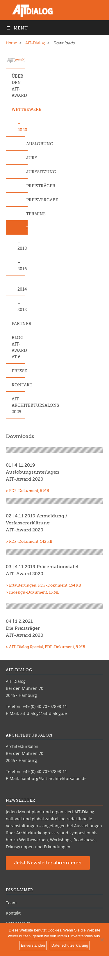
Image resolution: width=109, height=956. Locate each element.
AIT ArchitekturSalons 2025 (18, 405)
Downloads (27, 228)
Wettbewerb (18, 110)
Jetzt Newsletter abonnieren (48, 863)
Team (11, 903)
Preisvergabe (27, 200)
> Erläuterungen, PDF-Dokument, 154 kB (43, 585)
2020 (21, 130)
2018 (21, 249)
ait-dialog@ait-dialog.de (43, 713)
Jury (27, 158)
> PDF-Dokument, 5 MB (27, 491)
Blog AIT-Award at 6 (18, 347)
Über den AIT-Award (18, 86)
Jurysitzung (27, 172)
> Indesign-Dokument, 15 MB (33, 592)
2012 (21, 310)
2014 (21, 289)
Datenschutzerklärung (69, 945)
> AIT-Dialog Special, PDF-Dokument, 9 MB (45, 647)
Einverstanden (33, 945)
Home (11, 43)
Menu (17, 28)
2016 (21, 269)
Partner (18, 324)
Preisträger (27, 186)
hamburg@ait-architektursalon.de (53, 778)
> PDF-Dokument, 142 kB (29, 542)
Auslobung (27, 144)
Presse (18, 371)
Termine (27, 214)
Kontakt (18, 385)
